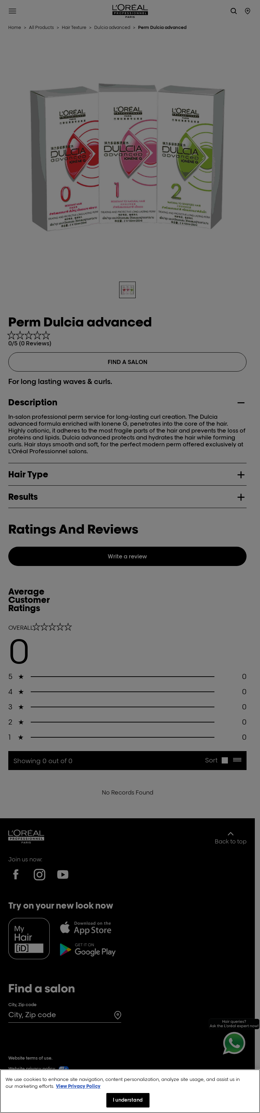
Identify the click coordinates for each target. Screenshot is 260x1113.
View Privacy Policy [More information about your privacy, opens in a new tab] (78, 1087)
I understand (128, 1101)
